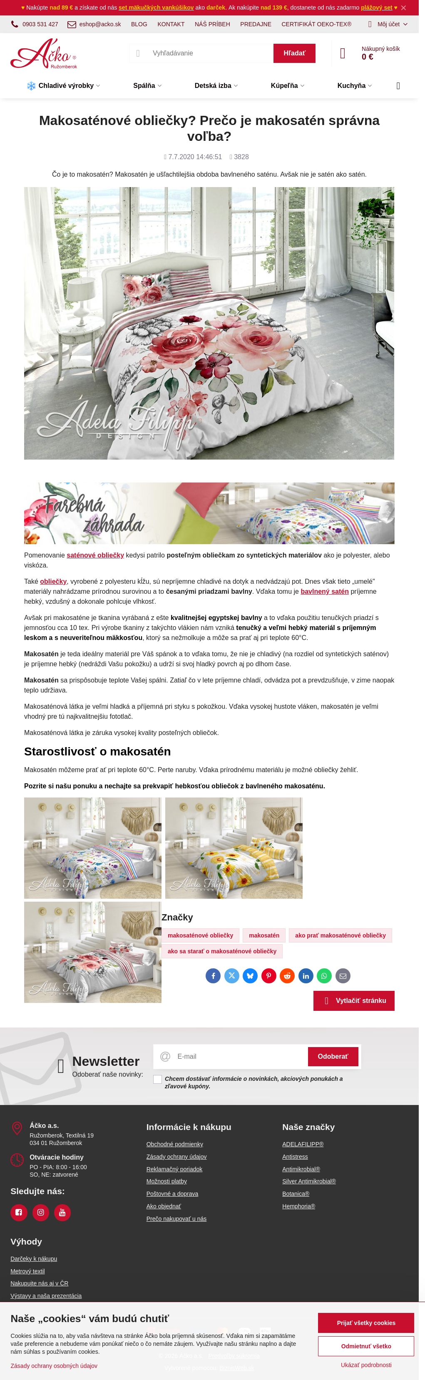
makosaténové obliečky (200, 935)
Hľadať (294, 53)
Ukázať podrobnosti (366, 1365)
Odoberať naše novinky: (107, 1074)
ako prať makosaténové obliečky (340, 935)
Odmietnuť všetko (366, 1346)
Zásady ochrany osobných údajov (54, 1365)
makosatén (264, 935)
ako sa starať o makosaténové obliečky (222, 951)
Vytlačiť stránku (354, 1001)
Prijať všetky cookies (366, 1323)
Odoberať (333, 1056)
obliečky (53, 581)
